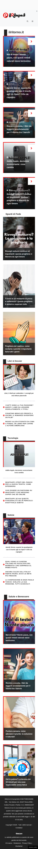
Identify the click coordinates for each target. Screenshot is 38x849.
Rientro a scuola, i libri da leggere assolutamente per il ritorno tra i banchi (19, 129)
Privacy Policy (27, 843)
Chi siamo (8, 843)
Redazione (17, 843)
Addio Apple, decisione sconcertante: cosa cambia (18, 164)
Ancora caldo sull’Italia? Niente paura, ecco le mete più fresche (18, 574)
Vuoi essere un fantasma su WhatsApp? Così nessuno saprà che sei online (18, 492)
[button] (27, 21)
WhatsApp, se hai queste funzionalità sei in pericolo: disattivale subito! (19, 500)
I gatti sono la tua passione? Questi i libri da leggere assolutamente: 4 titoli (19, 407)
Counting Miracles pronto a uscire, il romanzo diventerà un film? (19, 415)
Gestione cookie (33, 847)
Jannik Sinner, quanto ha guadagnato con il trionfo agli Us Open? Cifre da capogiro (19, 549)
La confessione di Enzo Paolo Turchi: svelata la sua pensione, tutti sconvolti (19, 582)
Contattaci (19, 828)
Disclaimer (18, 846)
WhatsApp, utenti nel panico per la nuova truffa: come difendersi (19, 484)
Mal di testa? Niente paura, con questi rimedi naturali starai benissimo (19, 57)
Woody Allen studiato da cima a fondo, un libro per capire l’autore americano (19, 423)
